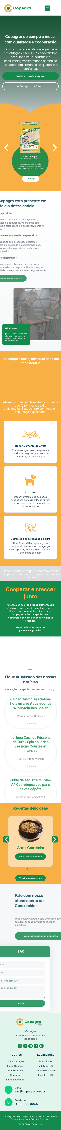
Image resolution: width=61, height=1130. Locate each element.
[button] (47, 8)
